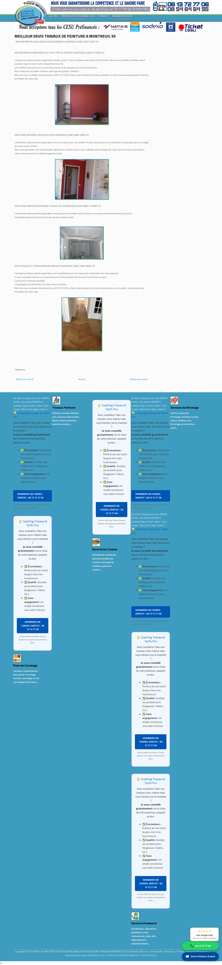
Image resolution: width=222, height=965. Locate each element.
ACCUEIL (54, 16)
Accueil (81, 379)
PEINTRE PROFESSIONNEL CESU (78, 17)
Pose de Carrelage (25, 665)
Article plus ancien (139, 379)
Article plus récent (24, 379)
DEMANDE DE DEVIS (122, 17)
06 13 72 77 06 (200, 945)
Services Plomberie (144, 923)
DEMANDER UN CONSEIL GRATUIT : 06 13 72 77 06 (30, 495)
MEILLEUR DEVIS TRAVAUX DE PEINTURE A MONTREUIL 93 (65, 36)
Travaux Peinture (63, 407)
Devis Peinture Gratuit (200, 956)
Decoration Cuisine (104, 549)
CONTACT (104, 16)
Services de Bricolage (184, 407)
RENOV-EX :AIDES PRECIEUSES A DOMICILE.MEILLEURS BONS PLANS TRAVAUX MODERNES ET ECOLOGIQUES (86, 951)
